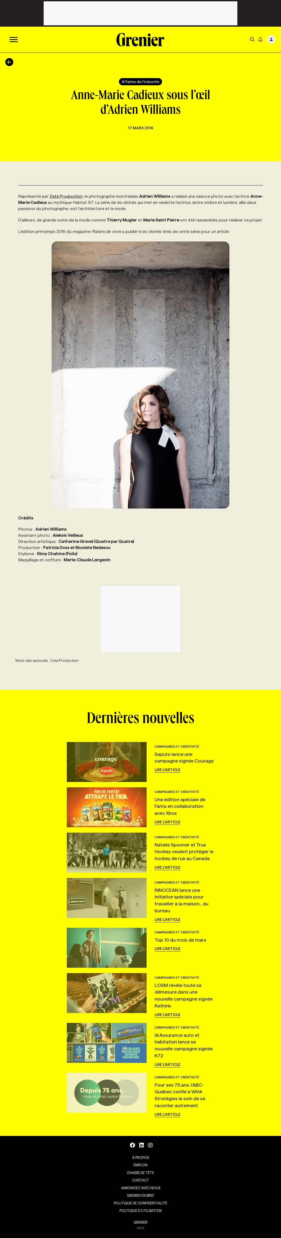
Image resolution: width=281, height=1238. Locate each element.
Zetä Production (66, 196)
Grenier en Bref (140, 1195)
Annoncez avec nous (140, 1188)
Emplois (140, 1165)
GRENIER (140, 1222)
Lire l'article (167, 770)
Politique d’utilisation (140, 1210)
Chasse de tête (140, 1173)
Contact (140, 1180)
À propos (140, 1157)
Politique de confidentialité (140, 1203)
